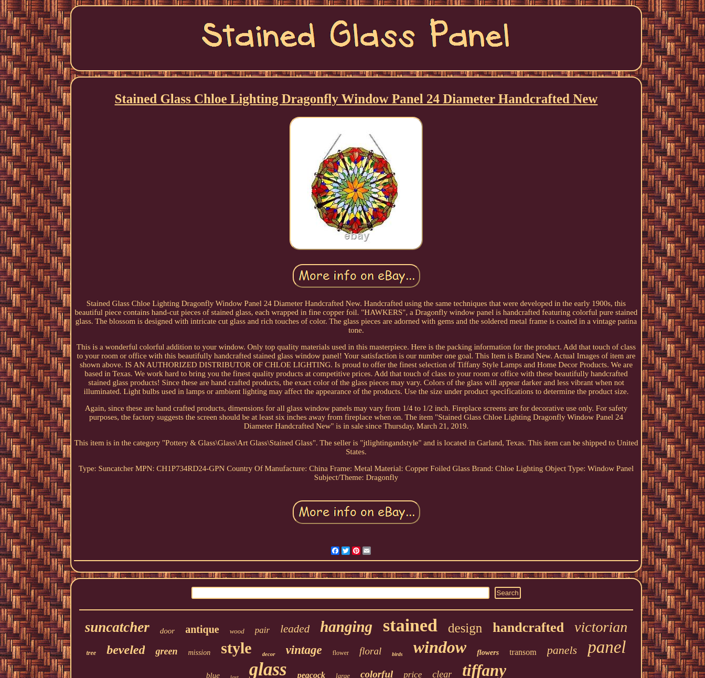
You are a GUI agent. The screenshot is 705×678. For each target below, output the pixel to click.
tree (92, 653)
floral (370, 651)
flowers (488, 653)
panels (562, 650)
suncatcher (117, 627)
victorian (600, 627)
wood (237, 631)
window (439, 647)
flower (341, 653)
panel (607, 647)
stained (410, 625)
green (166, 651)
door (167, 631)
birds (397, 654)
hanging (346, 626)
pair (262, 630)
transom (523, 652)
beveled (125, 650)
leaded (294, 628)
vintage (304, 650)
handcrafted (528, 627)
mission (199, 653)
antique (202, 629)
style (236, 648)
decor (268, 654)
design (465, 628)
